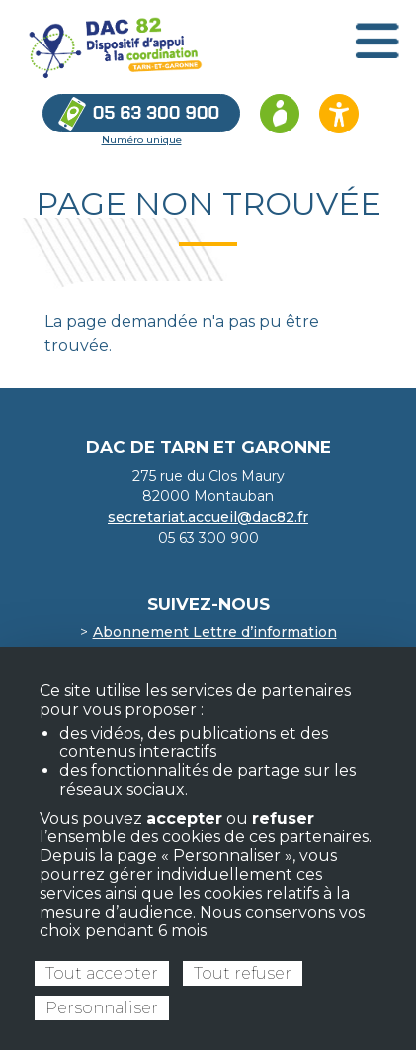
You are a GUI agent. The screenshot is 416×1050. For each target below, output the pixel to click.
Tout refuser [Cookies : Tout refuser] (242, 973)
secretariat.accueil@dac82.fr (208, 517)
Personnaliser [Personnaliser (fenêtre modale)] (101, 1008)
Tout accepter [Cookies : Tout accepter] (101, 973)
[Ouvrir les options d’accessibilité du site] (339, 113)
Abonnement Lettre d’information (215, 632)
